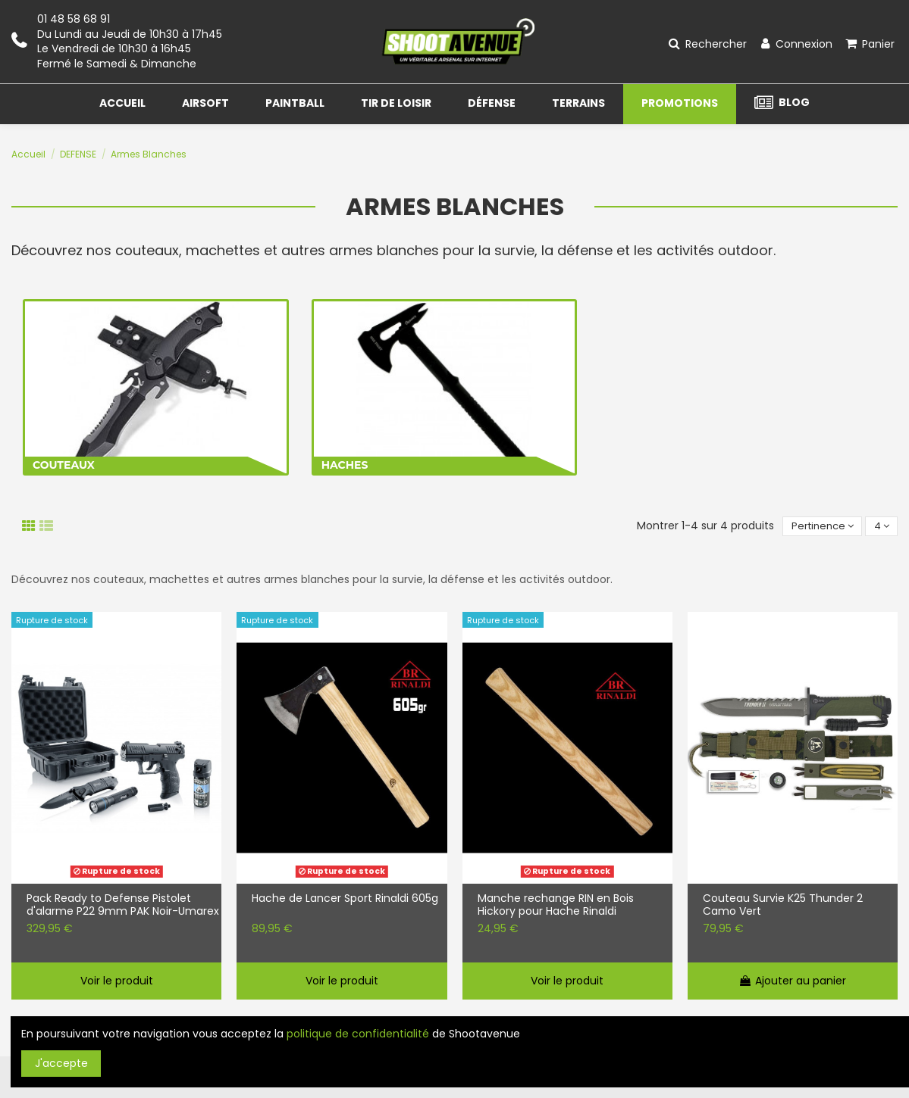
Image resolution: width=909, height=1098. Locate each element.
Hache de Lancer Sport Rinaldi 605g (345, 900)
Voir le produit (116, 982)
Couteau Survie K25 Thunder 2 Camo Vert (783, 906)
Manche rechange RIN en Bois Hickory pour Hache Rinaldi (556, 906)
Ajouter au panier (792, 982)
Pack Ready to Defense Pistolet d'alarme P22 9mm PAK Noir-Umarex (123, 906)
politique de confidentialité (358, 1033)
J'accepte (61, 1063)
